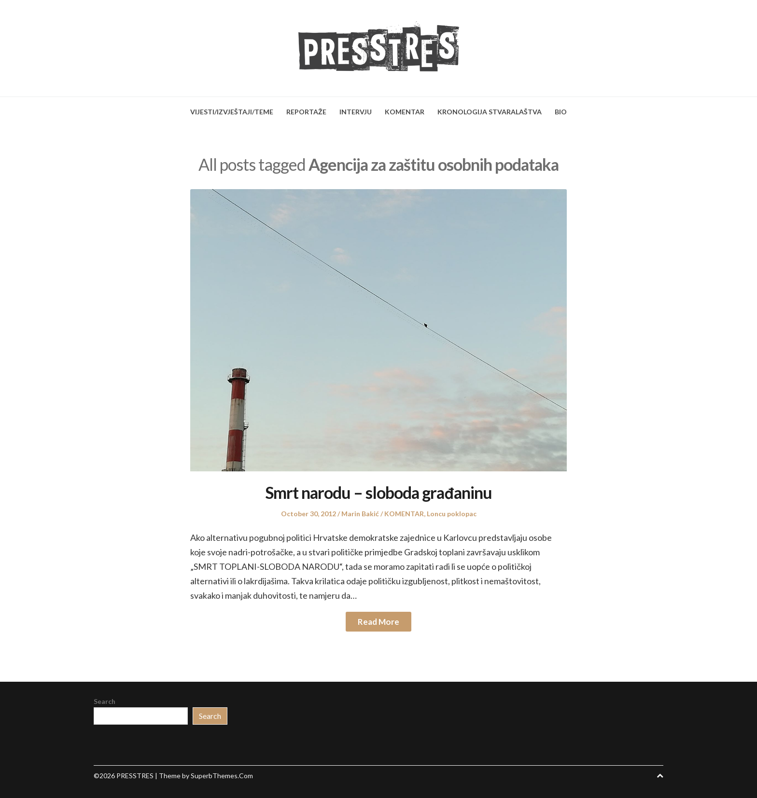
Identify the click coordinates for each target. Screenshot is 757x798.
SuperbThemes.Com (222, 775)
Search (104, 701)
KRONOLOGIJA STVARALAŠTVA (489, 112)
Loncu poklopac (452, 513)
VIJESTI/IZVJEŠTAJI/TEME (231, 112)
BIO (561, 112)
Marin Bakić (360, 513)
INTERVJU (355, 112)
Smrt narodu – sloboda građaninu (378, 492)
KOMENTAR (404, 112)
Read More (378, 622)
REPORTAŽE (306, 112)
